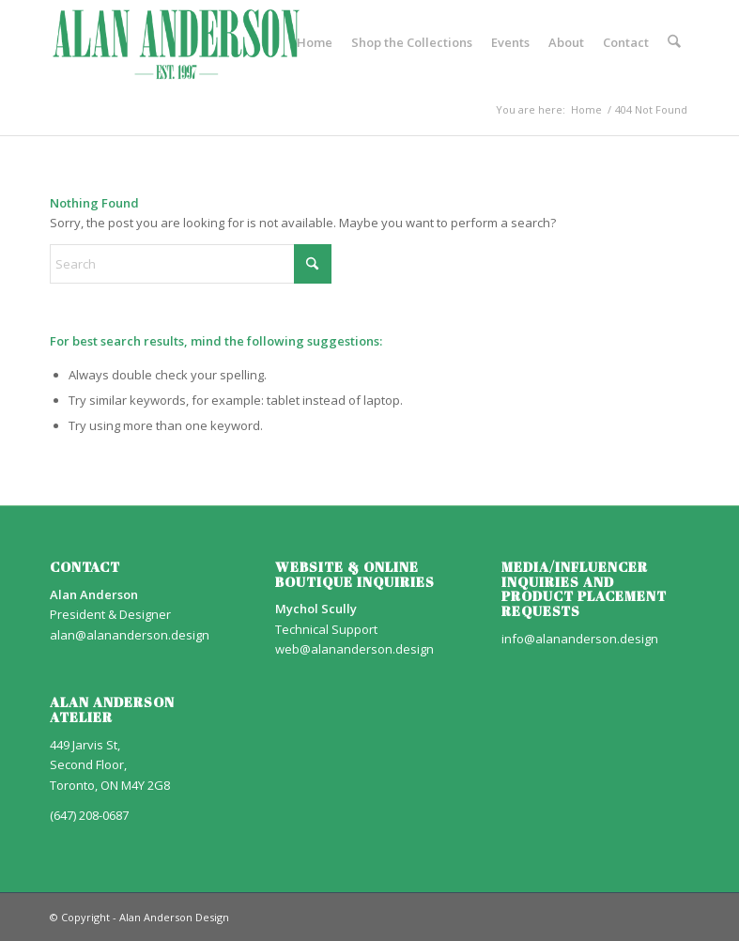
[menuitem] (314, 42)
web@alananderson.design (354, 648)
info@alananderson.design (579, 638)
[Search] (673, 42)
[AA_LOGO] (176, 42)
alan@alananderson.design (129, 634)
